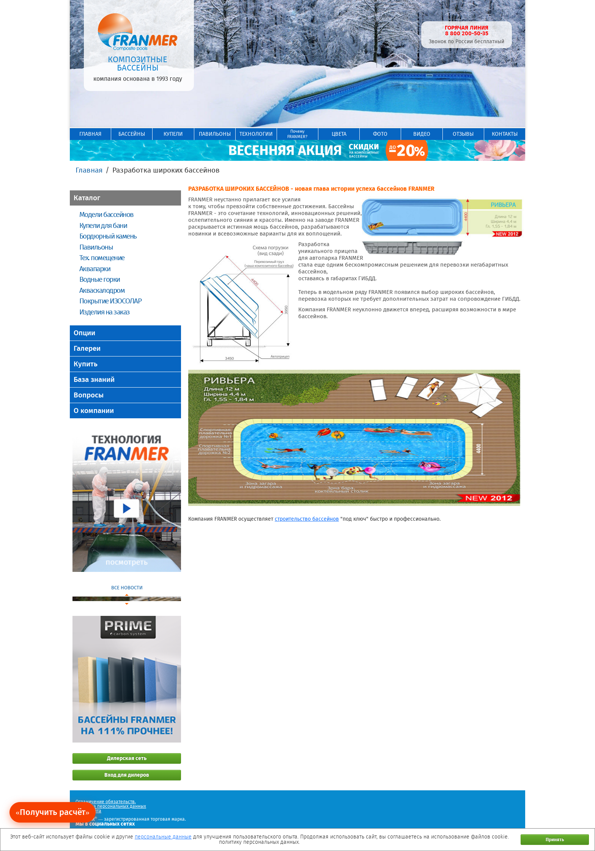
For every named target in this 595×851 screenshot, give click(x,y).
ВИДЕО (421, 134)
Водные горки (99, 279)
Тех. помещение (101, 257)
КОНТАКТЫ (505, 134)
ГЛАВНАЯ (90, 134)
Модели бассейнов (106, 214)
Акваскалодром (101, 290)
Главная (89, 170)
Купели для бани (103, 225)
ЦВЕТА (339, 134)
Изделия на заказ (104, 312)
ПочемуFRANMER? (297, 134)
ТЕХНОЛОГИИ (256, 134)
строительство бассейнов (307, 519)
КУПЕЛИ (173, 134)
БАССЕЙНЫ (131, 134)
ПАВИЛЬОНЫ (215, 134)
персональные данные (163, 837)
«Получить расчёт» (53, 812)
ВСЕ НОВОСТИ (127, 587)
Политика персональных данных (111, 806)
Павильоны (96, 247)
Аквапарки (94, 268)
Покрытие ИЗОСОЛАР (110, 301)
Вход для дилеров (126, 775)
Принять (555, 839)
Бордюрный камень (108, 236)
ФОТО (380, 134)
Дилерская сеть (126, 758)
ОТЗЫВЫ (463, 134)
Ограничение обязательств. (106, 801)
